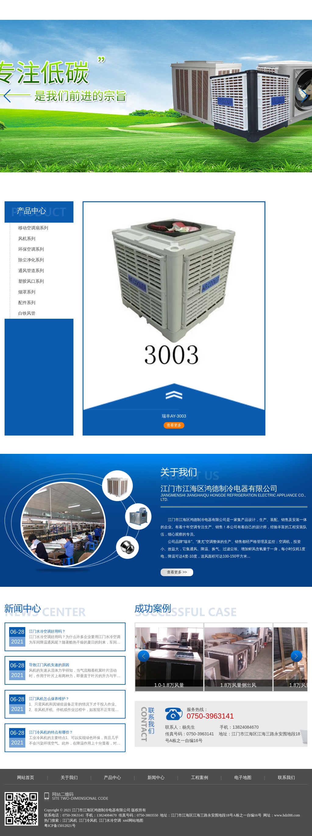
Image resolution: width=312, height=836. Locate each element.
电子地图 (242, 777)
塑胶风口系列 (31, 281)
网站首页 (25, 777)
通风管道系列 (31, 270)
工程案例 (199, 777)
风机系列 (26, 238)
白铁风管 (26, 313)
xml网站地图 (133, 820)
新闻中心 (156, 777)
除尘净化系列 (31, 259)
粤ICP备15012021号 (60, 825)
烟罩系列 (26, 291)
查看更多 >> (177, 572)
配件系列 (26, 302)
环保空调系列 (31, 249)
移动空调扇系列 (33, 227)
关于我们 (69, 777)
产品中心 (112, 777)
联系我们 (286, 777)
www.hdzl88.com (287, 815)
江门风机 (69, 820)
